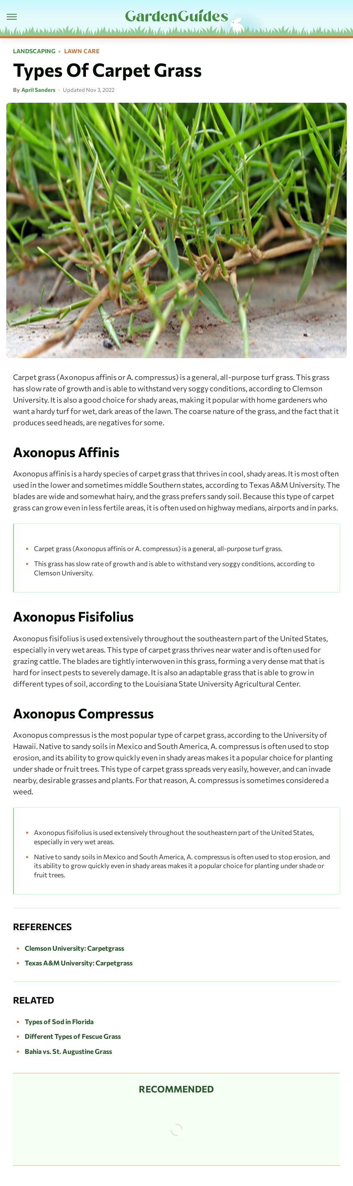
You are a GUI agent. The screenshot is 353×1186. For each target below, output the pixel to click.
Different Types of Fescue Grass (73, 1036)
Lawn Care (81, 51)
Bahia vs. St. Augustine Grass (68, 1051)
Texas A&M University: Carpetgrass (78, 963)
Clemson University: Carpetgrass (74, 948)
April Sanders (38, 89)
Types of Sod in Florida (59, 1021)
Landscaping (34, 51)
